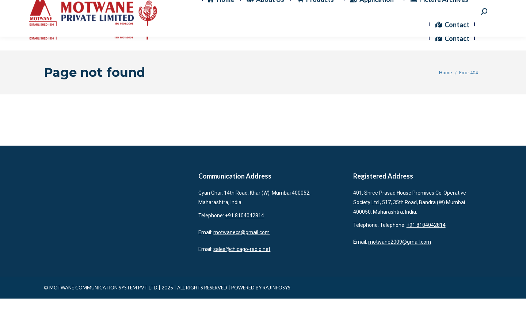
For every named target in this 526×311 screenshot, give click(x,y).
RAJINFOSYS (276, 300)
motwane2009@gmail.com (399, 254)
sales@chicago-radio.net (241, 262)
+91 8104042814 (65, 6)
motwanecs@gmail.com (125, 6)
